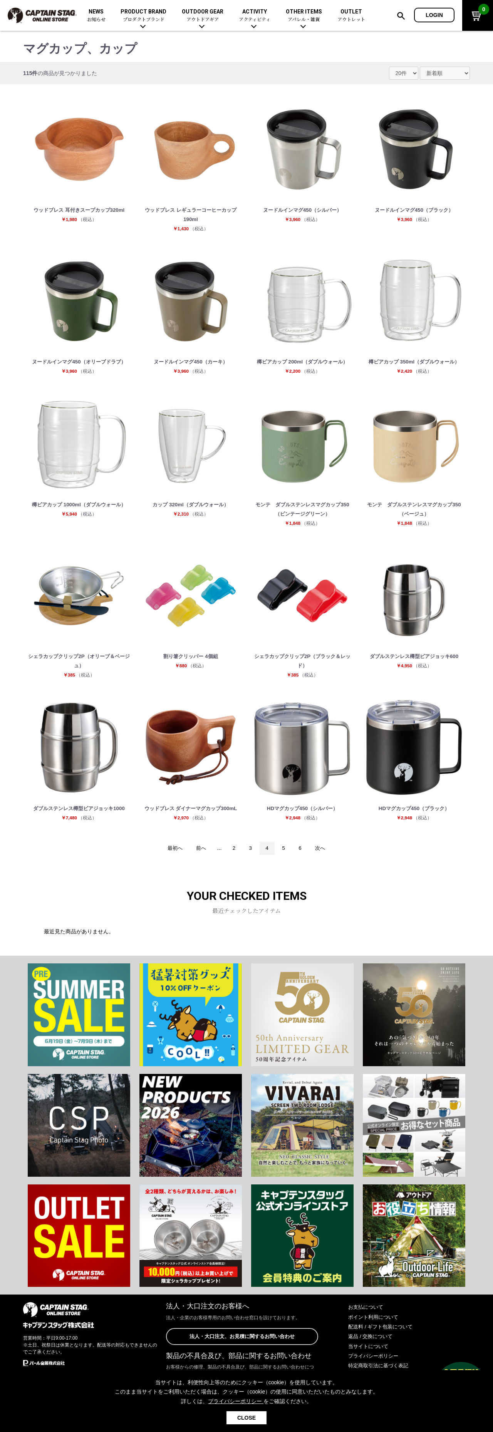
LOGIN (434, 15)
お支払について (367, 1315)
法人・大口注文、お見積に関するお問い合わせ (241, 1345)
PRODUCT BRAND (143, 15)
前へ (199, 856)
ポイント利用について (375, 1325)
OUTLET (351, 15)
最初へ (172, 856)
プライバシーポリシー (375, 1364)
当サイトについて (369, 1354)
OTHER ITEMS (304, 15)
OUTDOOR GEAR (202, 15)
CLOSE (246, 1418)
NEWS (96, 15)
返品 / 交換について (372, 1345)
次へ (323, 856)
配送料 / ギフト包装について (383, 1335)
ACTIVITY (254, 15)
